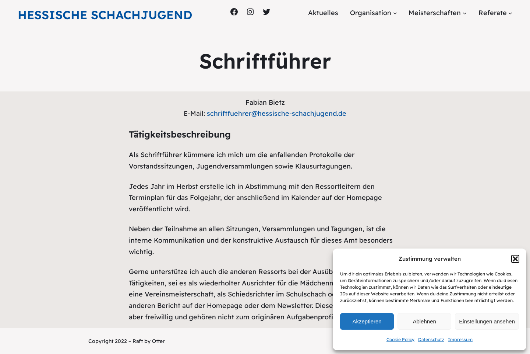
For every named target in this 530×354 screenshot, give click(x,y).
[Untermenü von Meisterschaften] (465, 13)
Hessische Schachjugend (105, 14)
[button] (515, 259)
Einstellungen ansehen (487, 321)
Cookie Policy (400, 339)
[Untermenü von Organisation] (395, 13)
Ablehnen (424, 321)
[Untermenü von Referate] (510, 13)
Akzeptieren (366, 321)
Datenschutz (431, 339)
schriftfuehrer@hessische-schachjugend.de (276, 113)
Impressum (460, 339)
